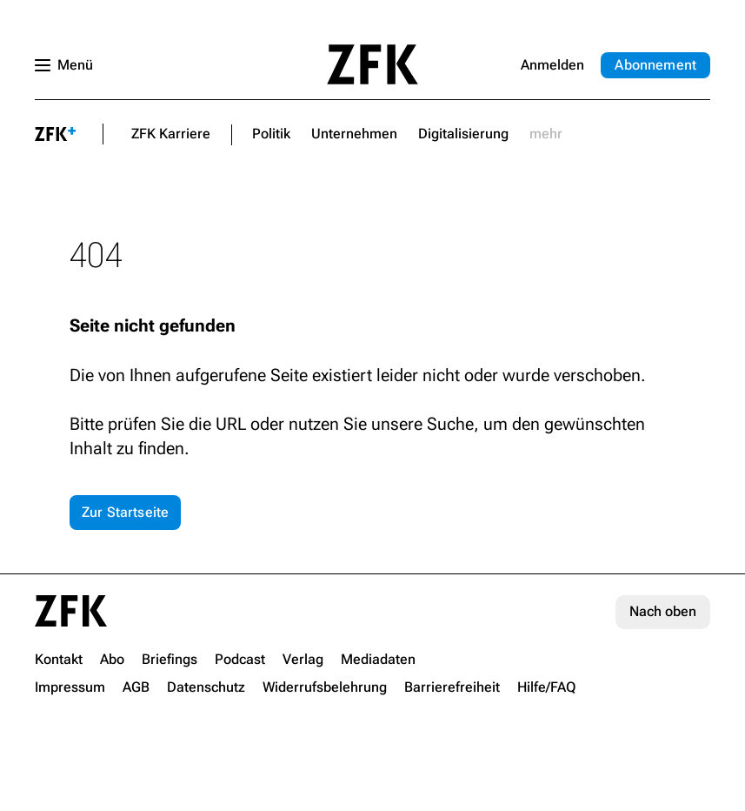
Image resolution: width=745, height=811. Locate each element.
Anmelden (552, 65)
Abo (655, 65)
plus (55, 134)
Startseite (373, 64)
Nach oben (662, 611)
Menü (75, 65)
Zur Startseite (125, 512)
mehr (545, 133)
